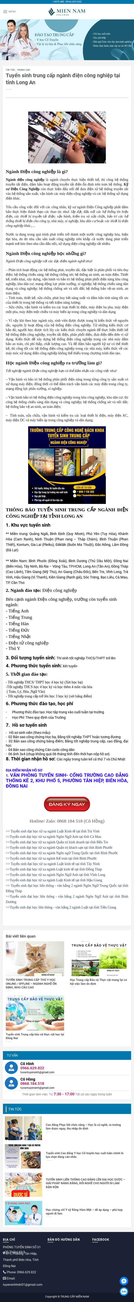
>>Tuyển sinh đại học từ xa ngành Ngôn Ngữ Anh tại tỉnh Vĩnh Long (55, 875)
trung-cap (24, 70)
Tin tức (11, 70)
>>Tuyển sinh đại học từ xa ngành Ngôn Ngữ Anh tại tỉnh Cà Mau (53, 837)
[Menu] (9, 12)
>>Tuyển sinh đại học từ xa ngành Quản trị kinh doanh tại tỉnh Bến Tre (57, 842)
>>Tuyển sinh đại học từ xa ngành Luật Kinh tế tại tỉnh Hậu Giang (54, 880)
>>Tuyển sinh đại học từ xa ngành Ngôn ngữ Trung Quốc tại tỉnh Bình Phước (62, 853)
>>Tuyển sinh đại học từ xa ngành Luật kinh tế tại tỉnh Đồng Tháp (54, 869)
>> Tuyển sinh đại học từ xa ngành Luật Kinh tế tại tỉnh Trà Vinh (53, 831)
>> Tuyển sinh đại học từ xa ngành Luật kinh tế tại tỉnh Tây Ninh (53, 864)
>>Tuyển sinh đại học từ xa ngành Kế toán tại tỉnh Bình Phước (51, 858)
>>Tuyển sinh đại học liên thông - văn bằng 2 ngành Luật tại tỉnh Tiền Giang (61, 907)
